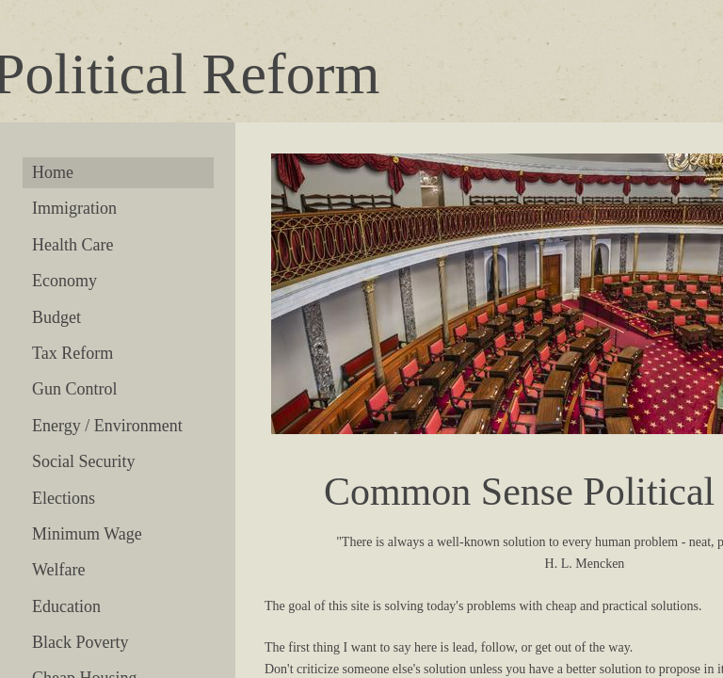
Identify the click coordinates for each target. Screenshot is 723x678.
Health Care (72, 244)
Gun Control (75, 388)
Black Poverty (80, 642)
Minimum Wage (87, 534)
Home (52, 172)
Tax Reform (72, 353)
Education (66, 606)
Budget (56, 317)
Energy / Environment (107, 425)
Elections (63, 498)
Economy (64, 280)
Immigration (74, 208)
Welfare (59, 569)
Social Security (83, 461)
